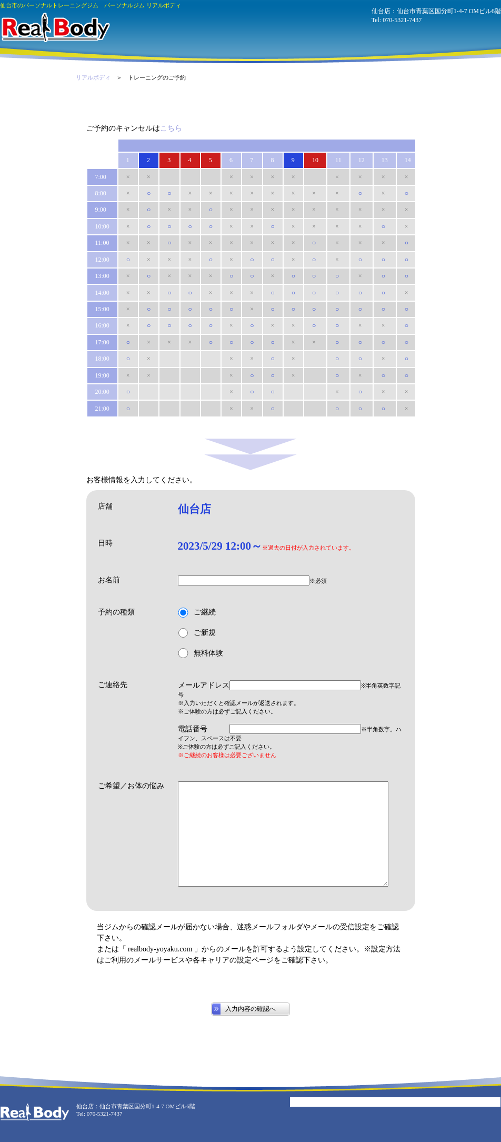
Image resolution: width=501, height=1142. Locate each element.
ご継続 (197, 613)
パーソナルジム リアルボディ (55, 27)
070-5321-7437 (402, 20)
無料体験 (200, 653)
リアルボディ (93, 77)
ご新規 (197, 633)
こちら (171, 128)
